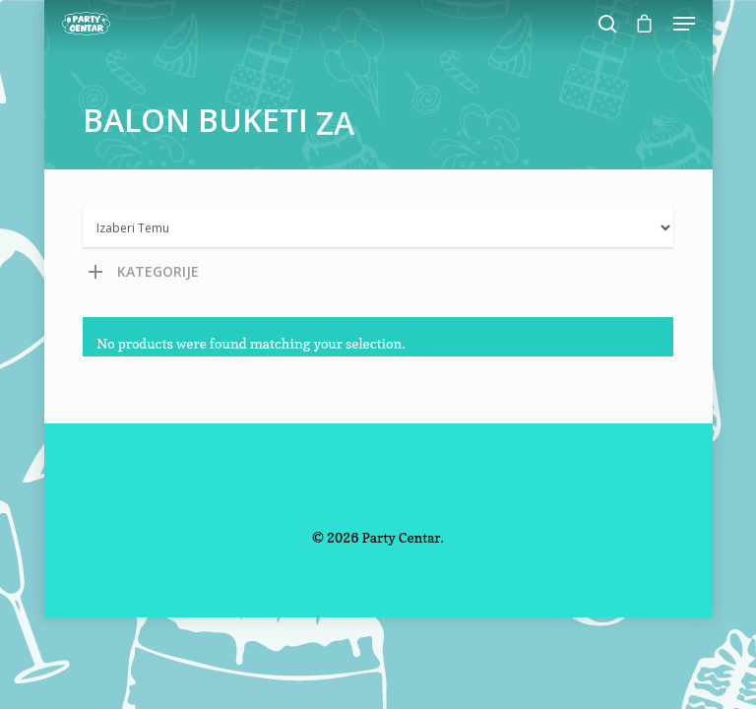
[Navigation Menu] (684, 23)
